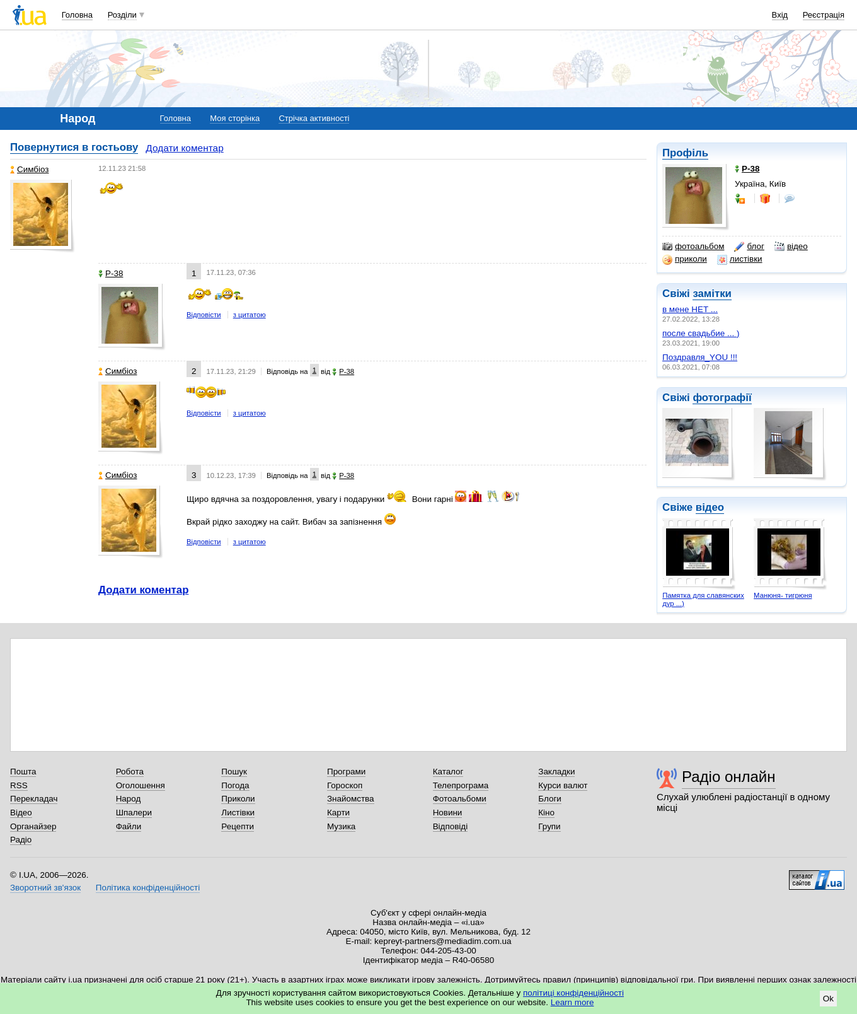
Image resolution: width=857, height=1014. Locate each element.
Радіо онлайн (729, 776)
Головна (77, 15)
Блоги (549, 798)
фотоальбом (693, 247)
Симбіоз (29, 169)
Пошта (23, 771)
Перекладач (33, 798)
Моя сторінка (235, 118)
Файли (129, 826)
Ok (828, 998)
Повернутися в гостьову (74, 147)
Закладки (556, 771)
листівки (739, 259)
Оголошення (140, 785)
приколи (684, 259)
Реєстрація (823, 15)
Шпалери (134, 812)
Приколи (238, 798)
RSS (19, 785)
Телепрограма (461, 785)
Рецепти (237, 826)
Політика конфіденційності (148, 887)
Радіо (21, 839)
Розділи (122, 15)
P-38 (110, 273)
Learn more (572, 1002)
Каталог (448, 771)
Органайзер (33, 826)
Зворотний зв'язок (45, 887)
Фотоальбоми (459, 798)
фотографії (722, 398)
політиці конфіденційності (573, 993)
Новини (448, 812)
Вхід (780, 15)
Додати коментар (184, 148)
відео (791, 247)
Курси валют (562, 785)
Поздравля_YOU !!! (699, 357)
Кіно (546, 812)
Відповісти (204, 314)
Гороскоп (344, 785)
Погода (235, 785)
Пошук (234, 771)
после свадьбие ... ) (700, 333)
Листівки (238, 812)
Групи (549, 826)
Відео (21, 812)
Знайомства (350, 798)
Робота (130, 771)
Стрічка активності (314, 118)
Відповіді (450, 826)
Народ (128, 798)
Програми (346, 771)
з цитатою (249, 314)
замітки (712, 294)
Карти (338, 812)
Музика (341, 826)
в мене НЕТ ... (690, 309)
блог (749, 247)
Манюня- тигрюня (783, 595)
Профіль (685, 153)
